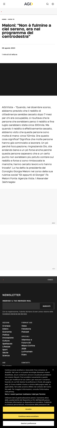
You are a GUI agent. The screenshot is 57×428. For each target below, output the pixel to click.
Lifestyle (6, 346)
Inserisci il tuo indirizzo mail (16, 301)
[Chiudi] (53, 370)
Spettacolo (7, 343)
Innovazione (8, 338)
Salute (5, 352)
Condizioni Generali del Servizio (14, 314)
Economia (7, 332)
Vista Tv (11, 19)
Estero (5, 329)
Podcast (25, 332)
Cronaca (6, 326)
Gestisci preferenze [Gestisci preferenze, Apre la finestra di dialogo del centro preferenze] (28, 423)
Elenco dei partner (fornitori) (16, 403)
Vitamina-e (26, 340)
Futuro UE (26, 343)
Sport (4, 349)
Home (4, 19)
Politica (5, 335)
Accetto (29, 409)
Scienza (6, 355)
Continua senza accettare (28, 416)
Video (24, 326)
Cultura (5, 341)
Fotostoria (26, 329)
